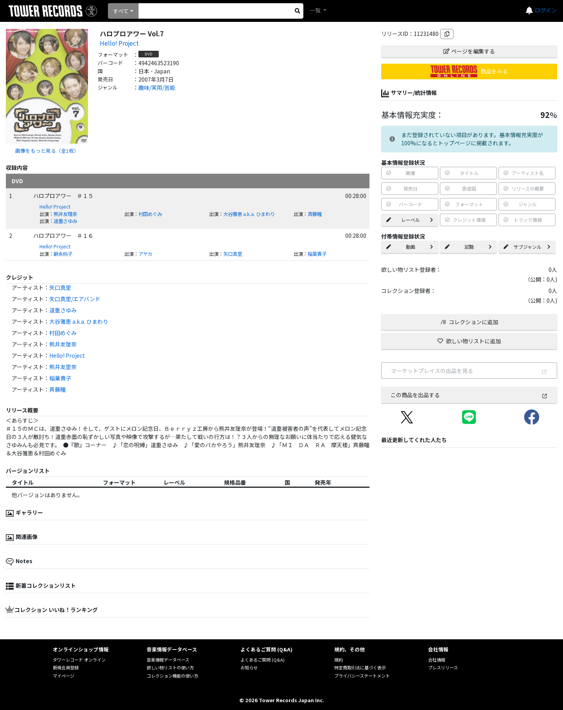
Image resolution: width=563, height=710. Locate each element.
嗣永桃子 (63, 253)
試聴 (468, 246)
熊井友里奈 (63, 367)
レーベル (409, 219)
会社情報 (436, 659)
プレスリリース (443, 667)
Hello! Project (119, 43)
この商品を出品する (469, 395)
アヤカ (145, 253)
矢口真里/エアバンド (74, 299)
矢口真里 (232, 253)
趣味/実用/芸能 (156, 87)
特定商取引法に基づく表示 (360, 667)
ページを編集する (469, 51)
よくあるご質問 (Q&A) (262, 659)
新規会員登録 (66, 667)
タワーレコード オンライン (79, 659)
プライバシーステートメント (362, 676)
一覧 (316, 10)
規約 (338, 659)
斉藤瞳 (315, 214)
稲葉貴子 (317, 253)
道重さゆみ (65, 221)
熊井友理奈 (65, 214)
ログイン (546, 10)
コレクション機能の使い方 (172, 676)
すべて (121, 11)
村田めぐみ (150, 214)
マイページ (63, 676)
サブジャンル (527, 246)
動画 (409, 246)
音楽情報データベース (168, 659)
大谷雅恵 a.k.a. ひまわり (249, 214)
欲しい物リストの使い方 (170, 667)
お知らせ (249, 667)
